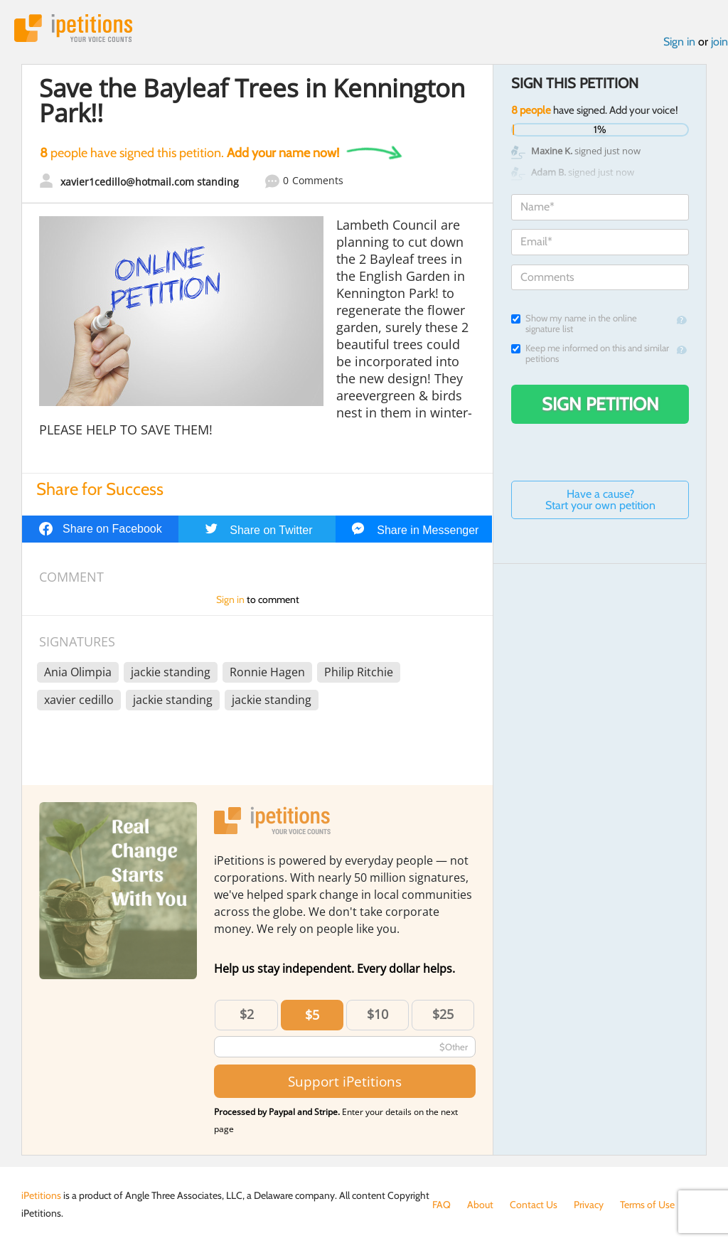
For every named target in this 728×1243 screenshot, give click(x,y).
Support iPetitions (345, 1081)
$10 (377, 1014)
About (480, 1204)
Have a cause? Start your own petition (600, 499)
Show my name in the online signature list (574, 323)
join (719, 41)
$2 (247, 1014)
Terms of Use (647, 1204)
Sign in (679, 41)
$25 (443, 1014)
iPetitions (73, 28)
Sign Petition (600, 404)
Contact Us (533, 1204)
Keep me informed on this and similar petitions (590, 353)
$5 (312, 1014)
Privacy (589, 1204)
